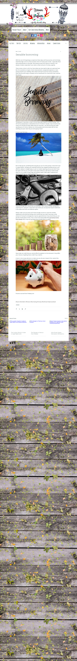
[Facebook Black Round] (12, 343)
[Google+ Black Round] (10, 343)
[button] (66, 43)
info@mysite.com (40, 343)
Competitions (56, 43)
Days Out (19, 43)
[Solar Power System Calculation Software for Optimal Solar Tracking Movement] (59, 326)
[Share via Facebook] (16, 309)
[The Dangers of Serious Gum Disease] (38, 326)
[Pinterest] (38, 35)
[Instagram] (41, 35)
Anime (49, 43)
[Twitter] (35, 35)
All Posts (12, 43)
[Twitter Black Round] (15, 343)
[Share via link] (25, 309)
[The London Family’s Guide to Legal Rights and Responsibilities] (18, 326)
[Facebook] (32, 35)
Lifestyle (25, 43)
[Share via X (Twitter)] (19, 309)
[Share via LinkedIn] (22, 309)
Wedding (32, 43)
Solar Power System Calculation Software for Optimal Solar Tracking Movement (57, 333)
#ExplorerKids (41, 43)
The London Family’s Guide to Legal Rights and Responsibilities (18, 333)
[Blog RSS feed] (65, 35)
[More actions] (60, 51)
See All (66, 318)
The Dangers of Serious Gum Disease (37, 333)
